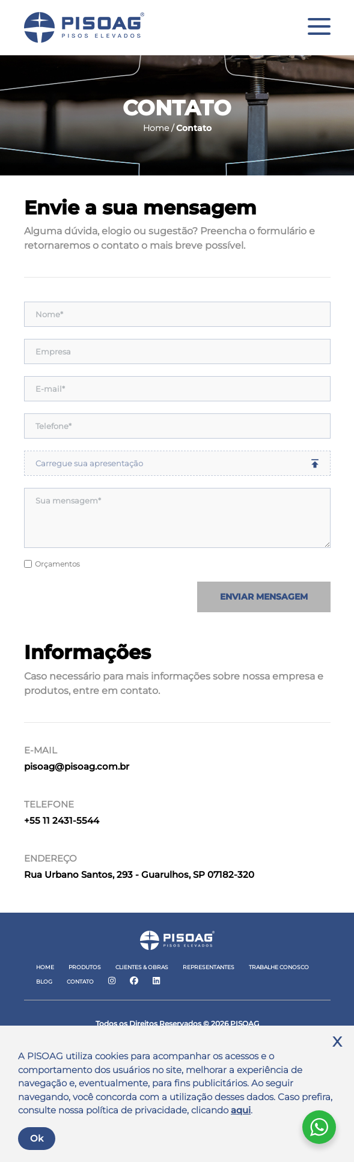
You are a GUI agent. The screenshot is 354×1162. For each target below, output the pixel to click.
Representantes (208, 967)
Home (45, 967)
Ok (36, 1138)
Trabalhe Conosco (279, 967)
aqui (241, 1110)
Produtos (85, 967)
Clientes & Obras (141, 967)
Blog (44, 981)
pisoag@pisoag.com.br (76, 766)
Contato (80, 981)
